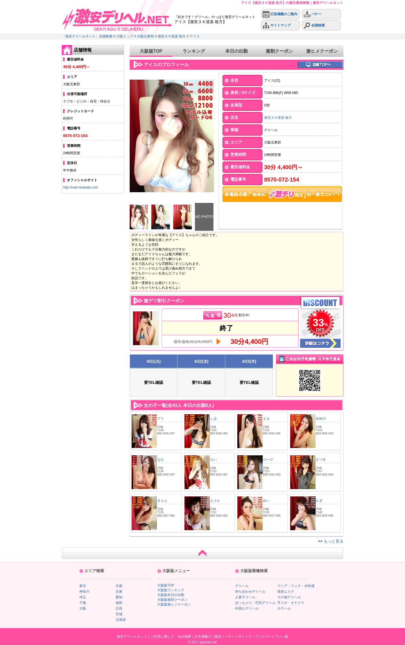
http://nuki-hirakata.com (80, 187)
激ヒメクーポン (322, 51)
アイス (195, 36)
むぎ (319, 501)
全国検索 (314, 25)
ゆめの (321, 418)
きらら (162, 501)
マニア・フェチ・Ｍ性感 (295, 586)
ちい (213, 460)
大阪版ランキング (170, 590)
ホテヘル (284, 608)
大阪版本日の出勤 (170, 595)
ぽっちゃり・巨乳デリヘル (255, 603)
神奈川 (84, 592)
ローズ (268, 460)
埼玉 (82, 597)
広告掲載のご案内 (280, 14)
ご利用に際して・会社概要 (170, 637)
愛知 (119, 597)
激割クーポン (279, 51)
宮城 (119, 614)
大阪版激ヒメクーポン (174, 604)
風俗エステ (285, 592)
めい (266, 501)
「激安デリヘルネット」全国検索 (87, 36)
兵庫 (119, 592)
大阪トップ (124, 36)
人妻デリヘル (245, 597)
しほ (213, 418)
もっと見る (333, 541)
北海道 (121, 620)
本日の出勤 (236, 51)
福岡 (119, 603)
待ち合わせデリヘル (250, 592)
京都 (119, 586)
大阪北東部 (145, 36)
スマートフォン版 (274, 637)
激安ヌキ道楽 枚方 (172, 36)
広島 (119, 608)
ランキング (194, 51)
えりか (215, 501)
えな (266, 418)
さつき (321, 460)
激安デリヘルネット (132, 637)
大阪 (82, 608)
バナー (312, 14)
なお (160, 460)
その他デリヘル (289, 597)
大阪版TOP (151, 51)
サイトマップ (277, 25)
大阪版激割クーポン (172, 600)
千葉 (82, 603)
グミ (160, 418)
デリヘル (242, 586)
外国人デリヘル (247, 608)
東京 (82, 586)
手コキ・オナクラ (290, 603)
